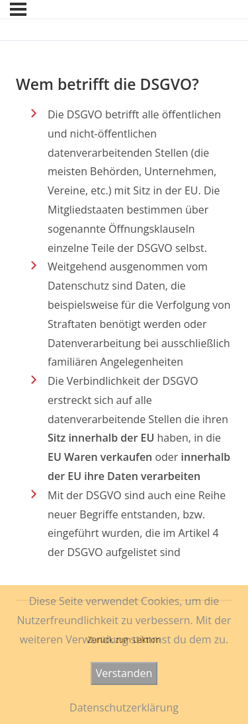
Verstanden (124, 673)
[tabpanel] (124, 347)
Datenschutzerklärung (124, 707)
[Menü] (18, 9)
